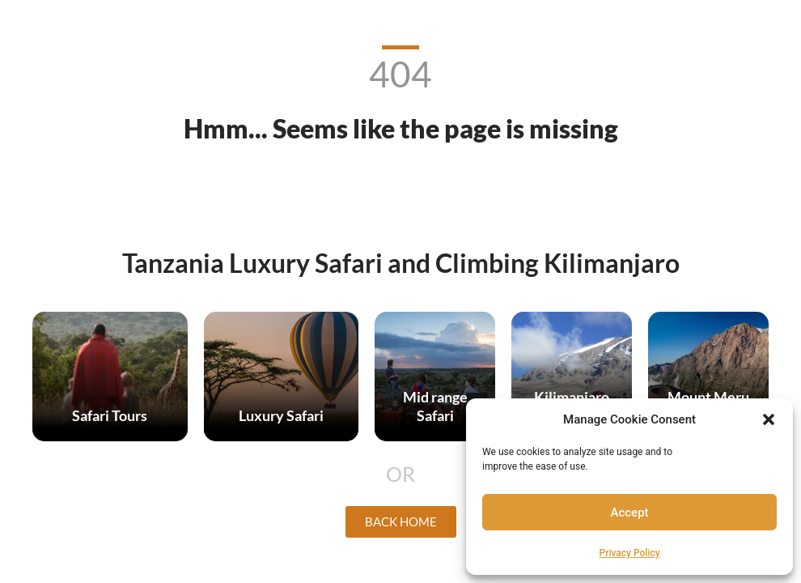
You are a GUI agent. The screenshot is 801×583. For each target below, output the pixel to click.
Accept (630, 512)
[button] (769, 419)
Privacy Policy (630, 553)
